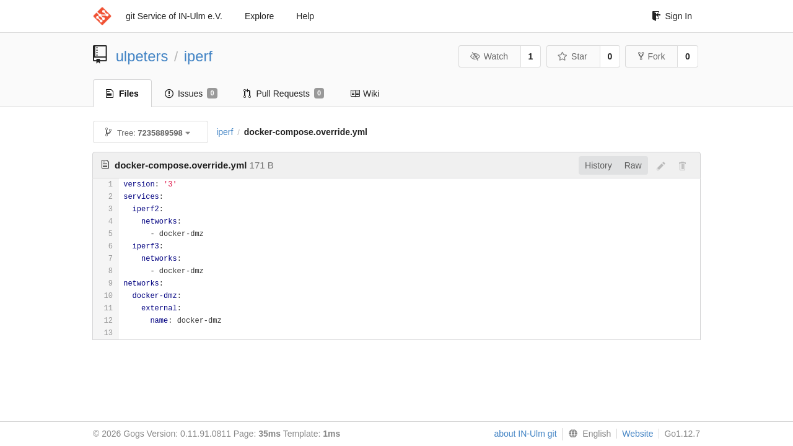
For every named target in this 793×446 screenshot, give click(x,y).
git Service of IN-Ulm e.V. (174, 16)
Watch (489, 56)
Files (122, 93)
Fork (651, 56)
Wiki (364, 93)
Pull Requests (284, 93)
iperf (198, 56)
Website (637, 434)
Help (305, 16)
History (598, 165)
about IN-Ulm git (525, 434)
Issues (191, 93)
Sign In (672, 16)
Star (572, 56)
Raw (633, 165)
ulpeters (142, 56)
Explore (259, 16)
